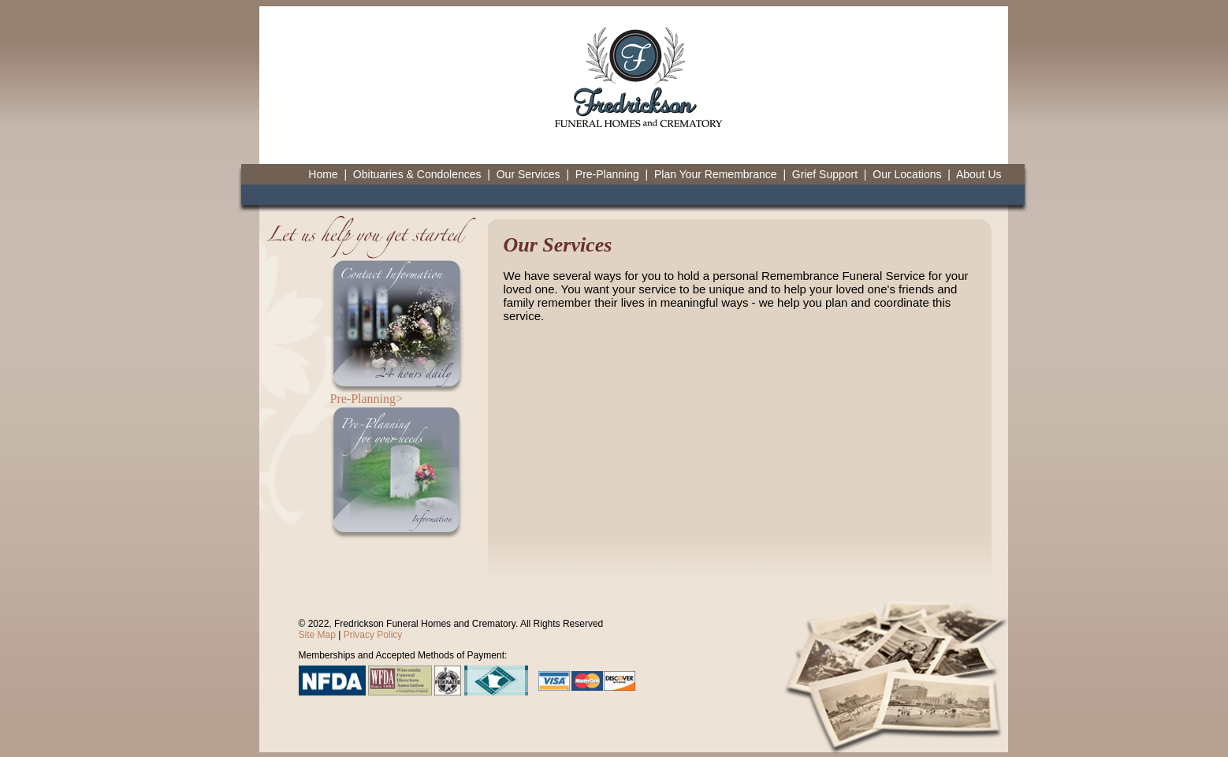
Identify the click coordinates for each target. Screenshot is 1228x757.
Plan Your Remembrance (715, 174)
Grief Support (825, 174)
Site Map (317, 634)
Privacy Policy (373, 634)
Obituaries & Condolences (417, 174)
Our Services (528, 174)
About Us (979, 174)
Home (322, 174)
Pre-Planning (607, 174)
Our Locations (907, 174)
